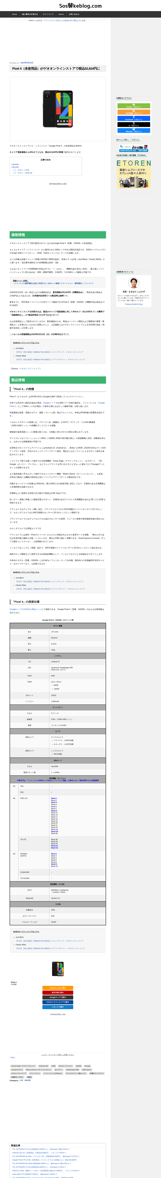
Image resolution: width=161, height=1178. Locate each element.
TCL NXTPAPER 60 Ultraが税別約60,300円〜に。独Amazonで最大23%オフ (41, 1165)
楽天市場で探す (58, 994)
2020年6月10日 (27, 63)
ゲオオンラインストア (30, 370)
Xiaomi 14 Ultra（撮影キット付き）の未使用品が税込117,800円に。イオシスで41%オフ (46, 1172)
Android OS (43, 1067)
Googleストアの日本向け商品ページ (26, 610)
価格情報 (15, 166)
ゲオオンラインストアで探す (58, 1003)
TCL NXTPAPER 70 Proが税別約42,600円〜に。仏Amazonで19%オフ (39, 1168)
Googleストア (49, 404)
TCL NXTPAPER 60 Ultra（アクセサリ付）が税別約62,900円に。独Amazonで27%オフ (45, 1158)
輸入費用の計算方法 (30, 14)
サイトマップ (48, 14)
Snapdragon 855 (72, 1071)
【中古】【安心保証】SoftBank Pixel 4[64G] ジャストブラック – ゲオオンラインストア (49, 352)
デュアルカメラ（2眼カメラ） (76, 1074)
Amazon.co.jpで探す (58, 989)
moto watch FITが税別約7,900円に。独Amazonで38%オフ (34, 1175)
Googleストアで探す (58, 999)
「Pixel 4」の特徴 (21, 171)
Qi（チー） (59, 1071)
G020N (78, 1067)
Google (87, 1067)
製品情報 (15, 168)
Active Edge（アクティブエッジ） (23, 1067)
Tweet (12, 1059)
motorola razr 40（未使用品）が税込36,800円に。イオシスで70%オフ (39, 1154)
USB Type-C (86, 1071)
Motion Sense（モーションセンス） (39, 1071)
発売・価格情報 (26, 1082)
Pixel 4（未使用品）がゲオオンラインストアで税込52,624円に (56, 69)
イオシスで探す (58, 1008)
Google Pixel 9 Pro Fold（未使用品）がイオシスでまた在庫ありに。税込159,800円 (44, 1161)
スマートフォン (35, 1074)
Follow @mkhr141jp (134, 304)
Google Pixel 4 (17, 1071)
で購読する (133, 105)
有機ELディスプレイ (97, 1074)
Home (14, 14)
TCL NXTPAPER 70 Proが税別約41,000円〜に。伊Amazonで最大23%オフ (41, 1150)
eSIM (53, 1067)
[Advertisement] (58, 41)
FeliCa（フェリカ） (66, 1067)
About (61, 14)
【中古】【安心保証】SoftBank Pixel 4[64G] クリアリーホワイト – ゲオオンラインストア (50, 360)
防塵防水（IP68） (17, 1078)
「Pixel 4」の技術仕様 (22, 174)
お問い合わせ (74, 14)
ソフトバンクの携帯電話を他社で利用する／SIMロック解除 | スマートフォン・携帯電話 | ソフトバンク (53, 285)
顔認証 (29, 1078)
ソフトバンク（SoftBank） (53, 1074)
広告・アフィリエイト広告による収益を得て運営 (58, 20)
